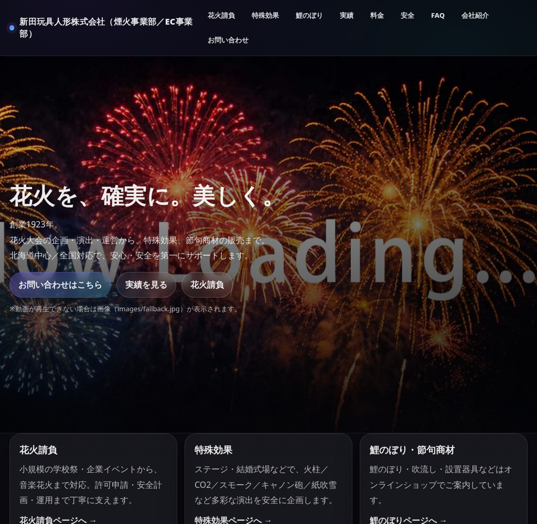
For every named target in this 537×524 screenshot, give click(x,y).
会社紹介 (475, 15)
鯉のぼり (309, 15)
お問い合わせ (228, 40)
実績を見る (146, 284)
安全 (407, 15)
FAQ (438, 15)
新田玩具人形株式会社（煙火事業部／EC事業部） (105, 27)
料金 (377, 15)
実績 (346, 15)
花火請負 (221, 15)
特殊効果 (265, 15)
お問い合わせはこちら (60, 284)
